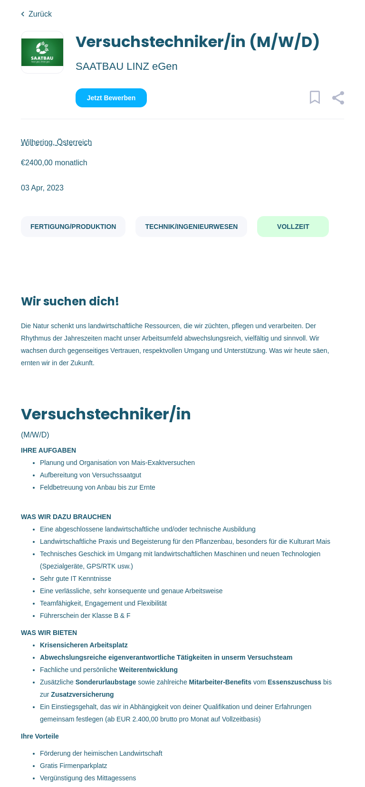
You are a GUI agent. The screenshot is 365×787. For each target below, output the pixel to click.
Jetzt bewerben (111, 98)
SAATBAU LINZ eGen (127, 66)
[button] (337, 99)
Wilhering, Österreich (56, 142)
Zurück (40, 14)
